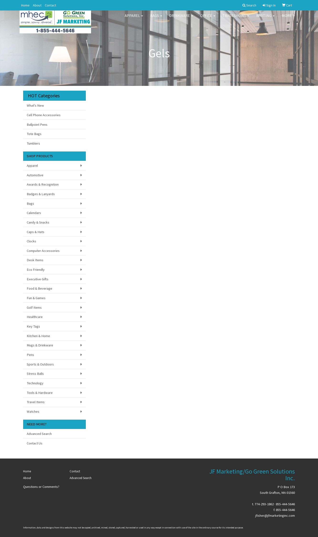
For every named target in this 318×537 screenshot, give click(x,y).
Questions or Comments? (41, 487)
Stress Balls (35, 373)
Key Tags (33, 326)
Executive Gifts (37, 279)
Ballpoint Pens (37, 124)
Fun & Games (36, 298)
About (37, 5)
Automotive (35, 175)
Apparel (134, 19)
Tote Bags (34, 134)
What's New (35, 105)
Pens (30, 355)
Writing (265, 19)
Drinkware (181, 19)
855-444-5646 (285, 504)
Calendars (34, 213)
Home (25, 5)
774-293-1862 (264, 504)
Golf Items (34, 307)
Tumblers (33, 143)
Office (207, 19)
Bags (156, 19)
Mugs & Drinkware (40, 345)
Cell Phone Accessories (44, 115)
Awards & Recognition (43, 184)
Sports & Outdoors (40, 364)
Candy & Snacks (38, 222)
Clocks (31, 241)
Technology (35, 383)
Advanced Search (39, 434)
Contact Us (34, 443)
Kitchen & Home (38, 336)
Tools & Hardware (40, 393)
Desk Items (35, 260)
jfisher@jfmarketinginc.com (275, 515)
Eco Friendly (36, 269)
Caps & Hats (35, 232)
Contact (50, 5)
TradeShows (235, 19)
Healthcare (35, 317)
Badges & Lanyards (41, 194)
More (288, 19)
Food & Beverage (39, 288)
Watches (33, 411)
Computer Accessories (43, 251)
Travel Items (36, 402)
